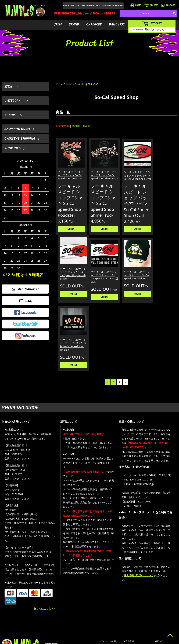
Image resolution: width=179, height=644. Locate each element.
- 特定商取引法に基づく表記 (137, 629)
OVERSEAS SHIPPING (112, 6)
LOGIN (136, 5)
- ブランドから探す (109, 608)
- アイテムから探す (109, 603)
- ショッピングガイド (134, 624)
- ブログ (159, 608)
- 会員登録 (129, 603)
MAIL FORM (28, 626)
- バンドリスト (107, 618)
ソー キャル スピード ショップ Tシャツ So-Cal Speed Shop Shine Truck (101, 174)
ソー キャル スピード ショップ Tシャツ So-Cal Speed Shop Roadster (69, 174)
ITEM (58, 24)
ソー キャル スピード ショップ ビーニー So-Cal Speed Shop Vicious (101, 281)
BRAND (74, 24)
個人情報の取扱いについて (138, 537)
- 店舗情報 (160, 613)
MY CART (151, 5)
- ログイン (129, 608)
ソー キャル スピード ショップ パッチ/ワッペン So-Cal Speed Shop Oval (131, 174)
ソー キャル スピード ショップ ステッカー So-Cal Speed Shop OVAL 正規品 (69, 281)
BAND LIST (117, 24)
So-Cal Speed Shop (87, 84)
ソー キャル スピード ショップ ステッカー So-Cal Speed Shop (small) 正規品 (162, 174)
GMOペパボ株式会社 (99, 640)
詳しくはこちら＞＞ (45, 570)
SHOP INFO (12, 148)
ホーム (59, 84)
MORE (70, 230)
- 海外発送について (133, 618)
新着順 (86, 126)
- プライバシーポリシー (166, 624)
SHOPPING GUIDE (91, 6)
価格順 (76, 126)
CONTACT (168, 5)
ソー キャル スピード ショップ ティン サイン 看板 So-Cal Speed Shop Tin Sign (131, 281)
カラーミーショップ (63, 640)
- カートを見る (131, 613)
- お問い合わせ (162, 618)
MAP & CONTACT (71, 6)
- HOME (159, 603)
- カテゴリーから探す (110, 613)
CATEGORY (94, 24)
